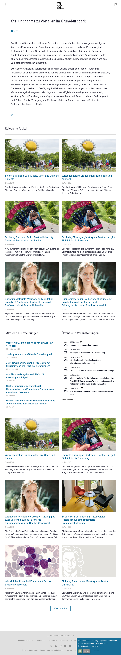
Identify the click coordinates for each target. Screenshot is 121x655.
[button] (60, 608)
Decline (86, 651)
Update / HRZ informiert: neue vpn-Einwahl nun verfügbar (29, 344)
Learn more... (95, 646)
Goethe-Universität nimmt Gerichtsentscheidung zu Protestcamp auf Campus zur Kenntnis (30, 402)
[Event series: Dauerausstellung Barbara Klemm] (81, 342)
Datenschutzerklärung (74, 650)
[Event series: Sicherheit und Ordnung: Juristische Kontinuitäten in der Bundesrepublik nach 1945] (82, 357)
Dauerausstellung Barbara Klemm (84, 345)
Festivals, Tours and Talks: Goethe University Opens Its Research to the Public (29, 239)
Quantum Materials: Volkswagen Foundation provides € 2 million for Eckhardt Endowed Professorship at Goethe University (29, 302)
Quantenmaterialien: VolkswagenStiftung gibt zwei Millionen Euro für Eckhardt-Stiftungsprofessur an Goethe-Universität (86, 302)
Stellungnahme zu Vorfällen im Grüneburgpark (29, 354)
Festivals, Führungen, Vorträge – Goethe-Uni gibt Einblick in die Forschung (88, 239)
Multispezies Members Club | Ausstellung (87, 353)
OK (80, 651)
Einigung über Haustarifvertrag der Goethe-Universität (85, 583)
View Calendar (67, 400)
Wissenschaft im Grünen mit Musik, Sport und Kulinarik (87, 177)
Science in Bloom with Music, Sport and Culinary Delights (32, 177)
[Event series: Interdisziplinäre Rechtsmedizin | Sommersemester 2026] (82, 388)
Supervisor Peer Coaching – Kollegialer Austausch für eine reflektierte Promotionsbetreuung (83, 520)
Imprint (62, 650)
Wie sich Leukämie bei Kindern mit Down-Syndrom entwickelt (28, 583)
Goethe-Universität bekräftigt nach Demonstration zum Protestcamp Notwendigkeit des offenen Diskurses (30, 389)
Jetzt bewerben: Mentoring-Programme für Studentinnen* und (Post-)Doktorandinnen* (28, 364)
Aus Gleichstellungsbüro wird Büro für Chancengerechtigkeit (25, 376)
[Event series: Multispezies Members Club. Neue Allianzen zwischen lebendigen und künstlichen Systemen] (82, 350)
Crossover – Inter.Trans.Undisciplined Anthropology (92, 371)
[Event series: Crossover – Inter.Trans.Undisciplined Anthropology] (82, 368)
